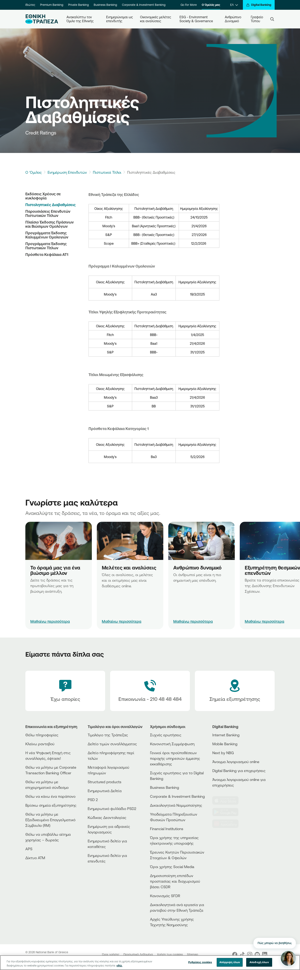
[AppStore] (227, 800)
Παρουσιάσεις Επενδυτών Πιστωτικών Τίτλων (47, 213)
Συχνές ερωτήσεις (165, 735)
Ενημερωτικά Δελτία (105, 791)
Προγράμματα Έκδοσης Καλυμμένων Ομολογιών (46, 235)
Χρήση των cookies (170, 954)
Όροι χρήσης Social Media (172, 867)
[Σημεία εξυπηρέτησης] (235, 691)
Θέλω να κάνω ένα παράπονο (50, 796)
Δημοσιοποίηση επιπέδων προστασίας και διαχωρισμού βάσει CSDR (175, 881)
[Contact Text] (150, 691)
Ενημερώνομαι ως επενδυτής (119, 19)
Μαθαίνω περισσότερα (50, 621)
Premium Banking (51, 4)
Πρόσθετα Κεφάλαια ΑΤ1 (46, 254)
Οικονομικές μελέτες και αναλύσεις (156, 19)
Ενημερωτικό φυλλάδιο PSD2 (112, 808)
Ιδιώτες (30, 4)
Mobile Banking (224, 744)
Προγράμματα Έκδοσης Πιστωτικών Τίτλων (46, 246)
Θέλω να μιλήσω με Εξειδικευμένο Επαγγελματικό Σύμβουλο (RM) (50, 819)
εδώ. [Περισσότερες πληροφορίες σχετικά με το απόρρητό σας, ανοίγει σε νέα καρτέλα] (119, 966)
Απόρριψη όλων (229, 963)
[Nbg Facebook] (234, 954)
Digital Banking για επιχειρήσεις (239, 770)
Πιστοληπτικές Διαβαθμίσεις (50, 205)
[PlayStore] (227, 812)
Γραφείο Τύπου (257, 19)
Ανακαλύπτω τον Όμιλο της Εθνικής (80, 19)
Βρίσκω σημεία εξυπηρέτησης (50, 805)
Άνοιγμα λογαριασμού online (235, 762)
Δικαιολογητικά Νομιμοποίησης (176, 805)
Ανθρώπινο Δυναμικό (233, 19)
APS (28, 849)
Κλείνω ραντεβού (39, 744)
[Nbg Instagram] (249, 954)
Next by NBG (223, 753)
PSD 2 (93, 800)
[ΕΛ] (234, 5)
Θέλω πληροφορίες (41, 735)
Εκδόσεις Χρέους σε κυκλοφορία (43, 196)
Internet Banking (226, 735)
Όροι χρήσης (111, 954)
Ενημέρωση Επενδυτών (67, 172)
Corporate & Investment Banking (143, 4)
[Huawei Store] (227, 824)
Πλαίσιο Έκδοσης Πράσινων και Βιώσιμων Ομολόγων (49, 224)
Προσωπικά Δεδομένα (138, 954)
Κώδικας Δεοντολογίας (107, 817)
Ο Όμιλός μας (211, 4)
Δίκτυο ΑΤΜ (35, 858)
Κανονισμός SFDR (165, 896)
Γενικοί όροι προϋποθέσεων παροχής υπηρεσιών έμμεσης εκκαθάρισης (175, 758)
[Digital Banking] (259, 5)
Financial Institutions (166, 829)
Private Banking (78, 4)
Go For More (189, 4)
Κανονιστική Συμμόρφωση (172, 744)
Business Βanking (164, 787)
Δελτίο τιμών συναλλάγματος (112, 744)
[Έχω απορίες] (65, 691)
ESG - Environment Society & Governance (196, 19)
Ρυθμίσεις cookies (200, 963)
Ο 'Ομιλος (33, 172)
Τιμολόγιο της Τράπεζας (108, 735)
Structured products (104, 782)
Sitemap (192, 954)
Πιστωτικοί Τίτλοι (107, 172)
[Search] (272, 19)
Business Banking (105, 4)
